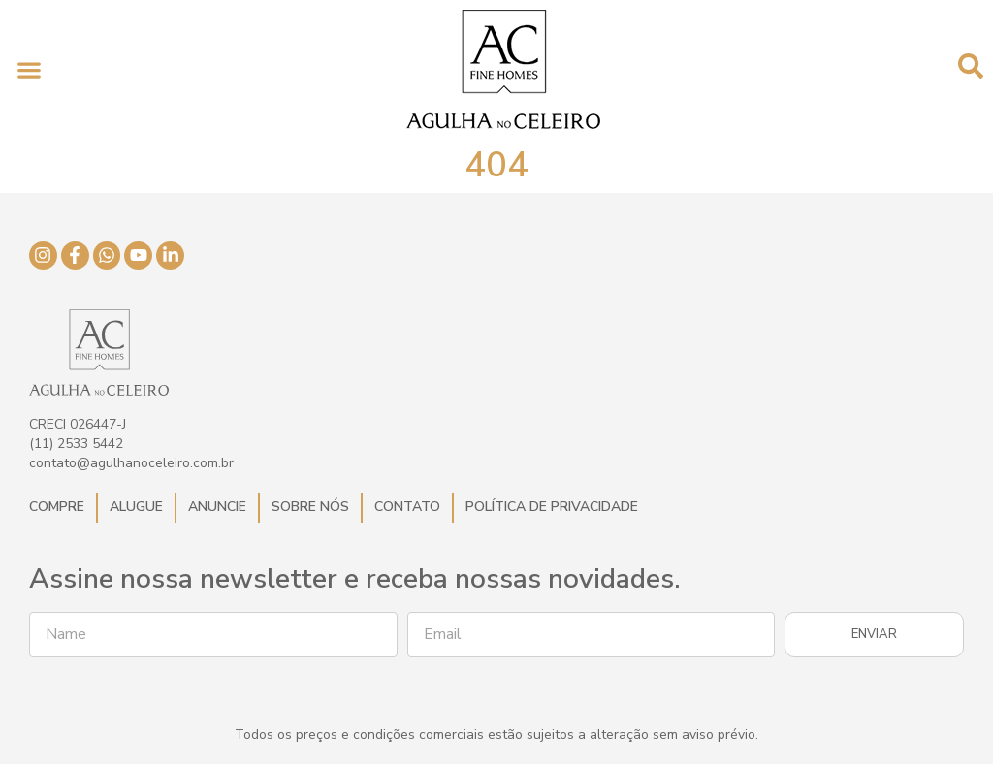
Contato (407, 506)
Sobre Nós (310, 506)
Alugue (136, 506)
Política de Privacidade (551, 506)
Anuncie (217, 506)
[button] (29, 69)
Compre (56, 506)
